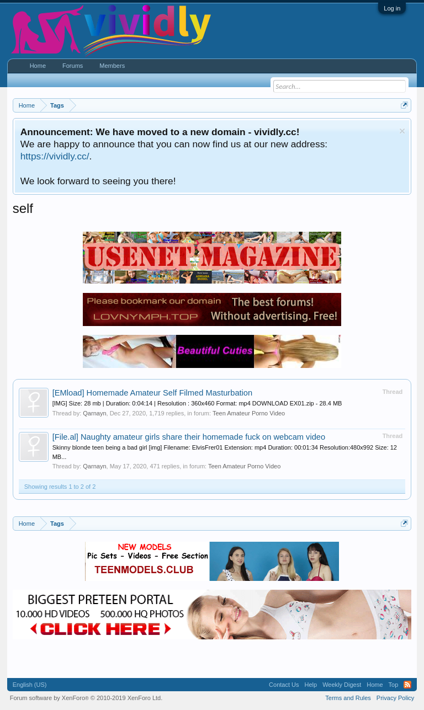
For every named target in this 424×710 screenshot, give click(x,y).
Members (112, 65)
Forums (72, 65)
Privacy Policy (395, 698)
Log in (392, 8)
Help (311, 684)
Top (394, 684)
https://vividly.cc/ (54, 156)
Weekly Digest (341, 684)
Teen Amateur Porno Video (249, 413)
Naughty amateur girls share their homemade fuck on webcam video (189, 437)
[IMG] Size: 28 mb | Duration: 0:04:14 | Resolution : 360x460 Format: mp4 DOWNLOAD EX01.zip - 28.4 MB (197, 403)
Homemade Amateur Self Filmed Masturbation (152, 392)
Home (38, 65)
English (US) (30, 684)
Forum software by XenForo (86, 698)
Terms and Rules (348, 698)
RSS (407, 684)
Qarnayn (94, 413)
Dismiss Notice (402, 131)
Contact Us (284, 684)
